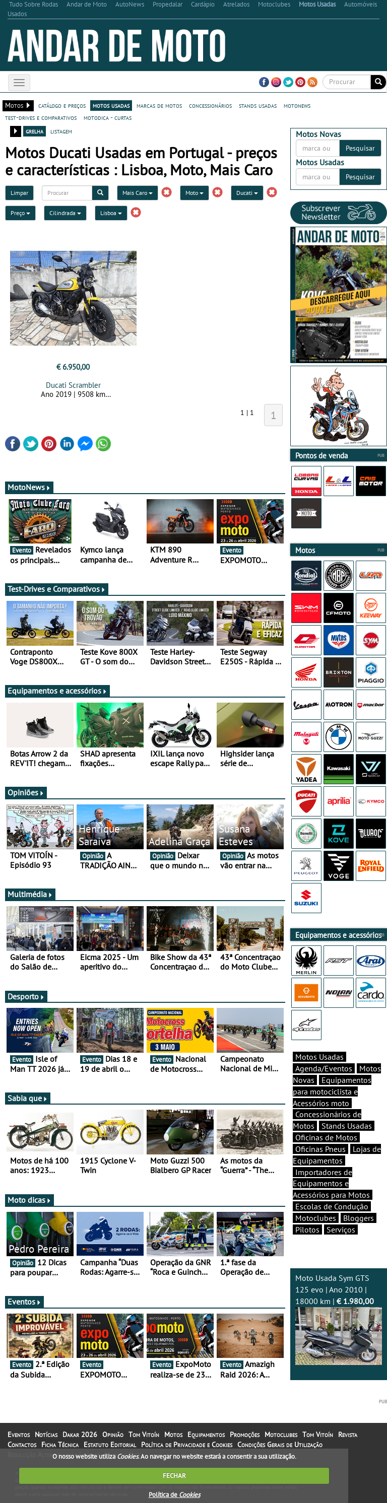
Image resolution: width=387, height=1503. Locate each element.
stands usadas (258, 105)
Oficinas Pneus (320, 1149)
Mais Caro (137, 192)
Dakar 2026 (79, 1434)
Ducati (247, 192)
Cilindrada (65, 213)
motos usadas (111, 105)
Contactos (22, 1444)
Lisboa (111, 213)
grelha (34, 130)
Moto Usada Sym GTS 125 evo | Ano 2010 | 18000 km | (338, 1318)
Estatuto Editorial (110, 1444)
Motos (173, 1434)
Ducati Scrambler (73, 385)
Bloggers (358, 1218)
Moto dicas (29, 1200)
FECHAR (174, 1475)
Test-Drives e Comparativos (57, 589)
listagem (61, 130)
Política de (174, 1494)
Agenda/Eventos (323, 1068)
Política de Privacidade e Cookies (186, 1444)
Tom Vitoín (143, 1434)
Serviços (341, 1229)
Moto (194, 192)
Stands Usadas (346, 1126)
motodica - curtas (108, 117)
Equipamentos (206, 1434)
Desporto (26, 996)
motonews (297, 105)
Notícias (46, 1434)
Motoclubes (315, 1218)
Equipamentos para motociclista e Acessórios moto (332, 1091)
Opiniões (26, 792)
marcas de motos (159, 105)
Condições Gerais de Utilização (279, 1444)
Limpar (19, 192)
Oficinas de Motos (326, 1137)
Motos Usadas (319, 1057)
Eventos (24, 1301)
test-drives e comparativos (41, 117)
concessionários (210, 105)
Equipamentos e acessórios (57, 691)
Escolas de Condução (331, 1206)
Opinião (112, 1434)
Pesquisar (360, 148)
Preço (20, 213)
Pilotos (307, 1229)
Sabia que (28, 1098)
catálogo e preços (62, 105)
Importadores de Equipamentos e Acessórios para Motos (331, 1183)
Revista (347, 1434)
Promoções (245, 1434)
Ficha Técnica (60, 1444)
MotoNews (29, 487)
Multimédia (30, 894)
